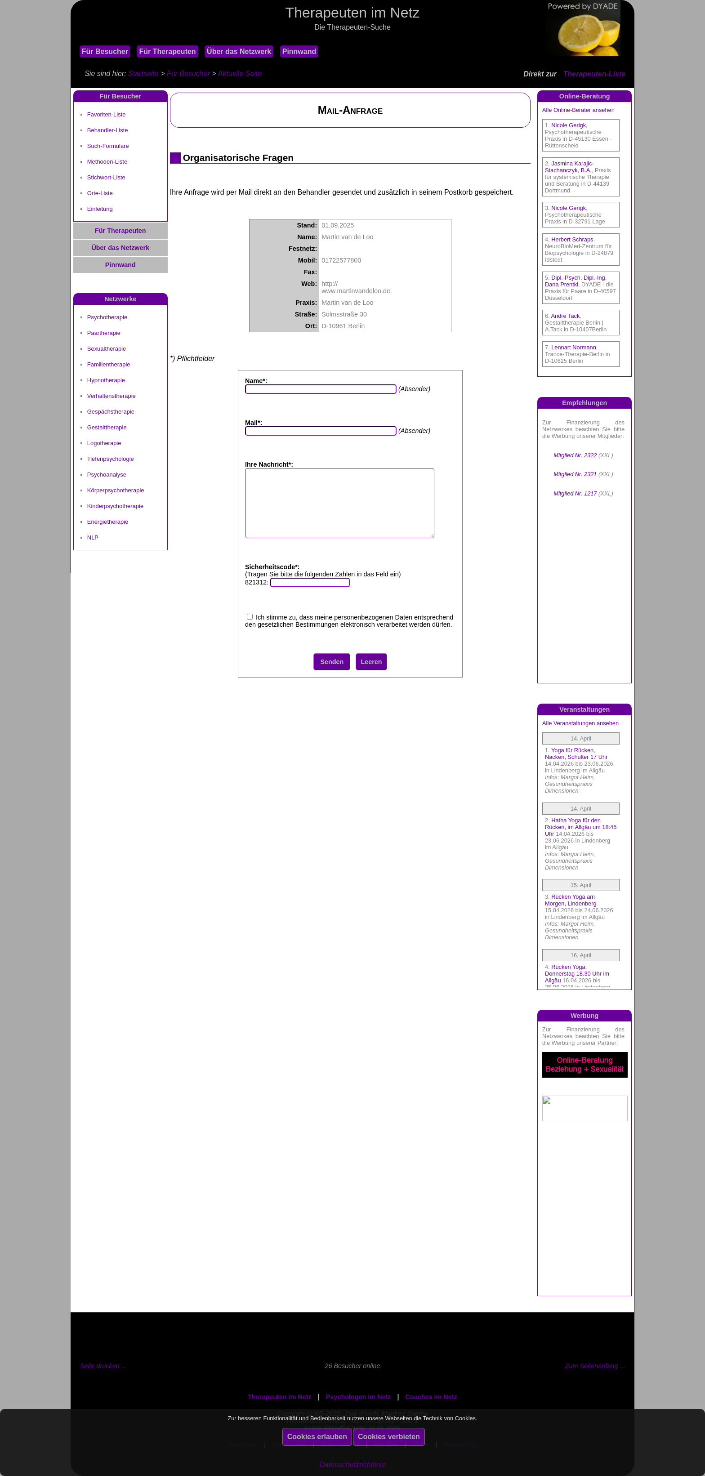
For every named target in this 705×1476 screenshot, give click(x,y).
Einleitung (100, 208)
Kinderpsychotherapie (115, 506)
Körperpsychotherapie (115, 490)
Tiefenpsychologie (110, 458)
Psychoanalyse (106, 474)
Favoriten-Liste (106, 114)
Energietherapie (107, 521)
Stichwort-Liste (106, 177)
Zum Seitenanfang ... (595, 1365)
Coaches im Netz (431, 1396)
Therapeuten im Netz (280, 1396)
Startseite (143, 73)
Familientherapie (108, 364)
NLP (92, 537)
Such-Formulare (108, 146)
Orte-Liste (100, 193)
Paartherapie (103, 333)
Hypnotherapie (106, 380)
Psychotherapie (107, 317)
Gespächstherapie (110, 411)
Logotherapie (104, 443)
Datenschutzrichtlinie (352, 1464)
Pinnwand (299, 51)
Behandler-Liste (107, 130)
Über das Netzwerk (239, 51)
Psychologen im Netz (358, 1396)
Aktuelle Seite (240, 73)
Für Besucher (105, 51)
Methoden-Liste (107, 161)
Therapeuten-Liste (594, 74)
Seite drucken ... (103, 1365)
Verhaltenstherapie (111, 395)
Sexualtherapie (106, 348)
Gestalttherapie (107, 427)
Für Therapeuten (167, 51)
